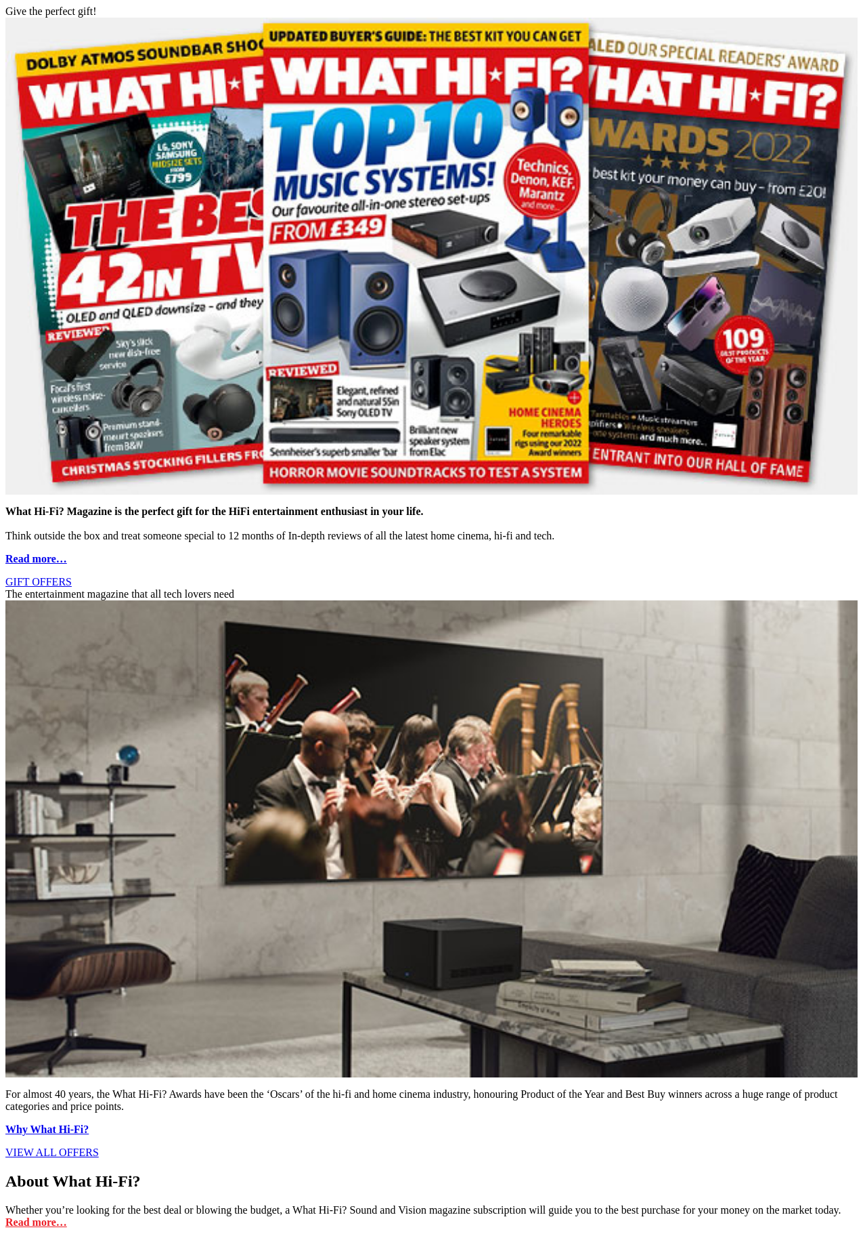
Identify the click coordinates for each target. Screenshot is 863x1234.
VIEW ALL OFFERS (52, 1152)
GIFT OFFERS (38, 582)
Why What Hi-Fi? (47, 1129)
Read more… (36, 558)
